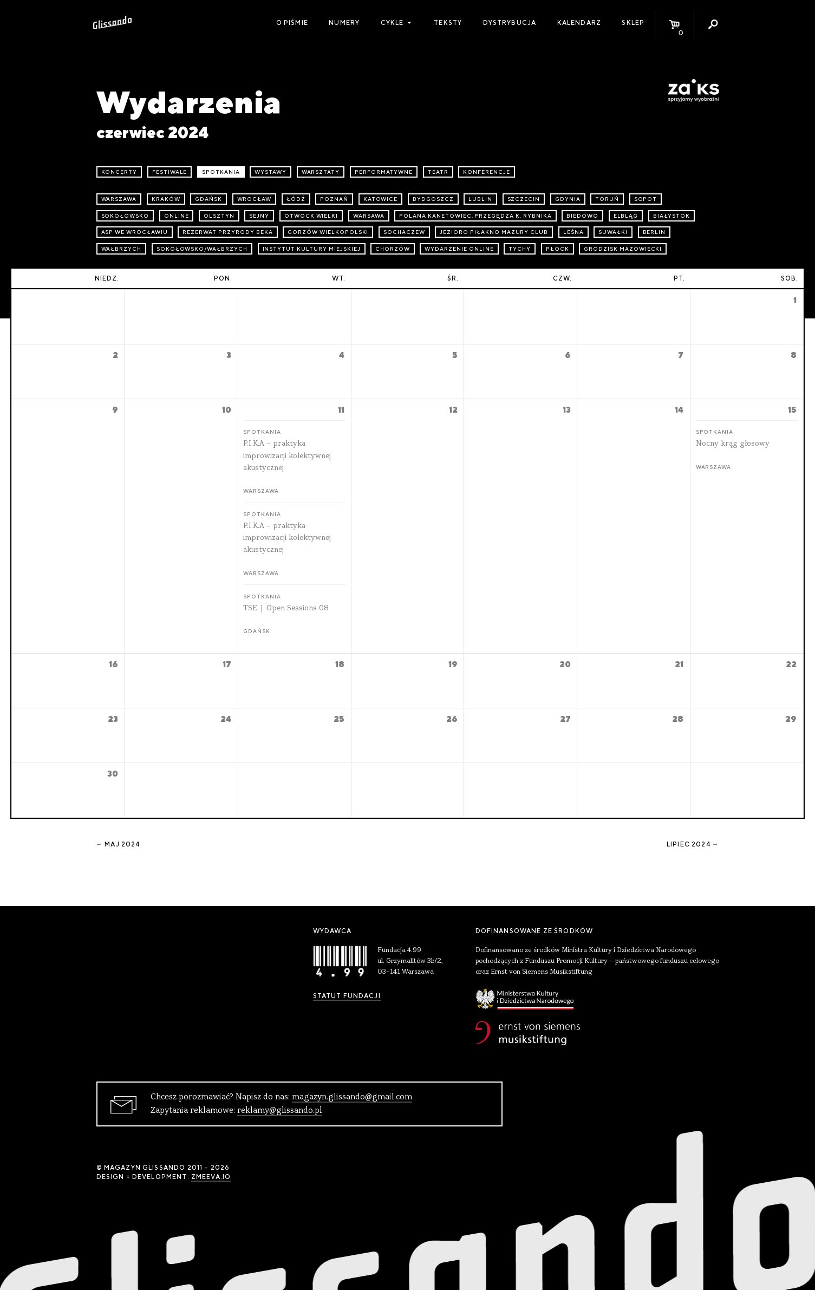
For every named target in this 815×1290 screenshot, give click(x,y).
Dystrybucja (510, 23)
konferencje (486, 172)
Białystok (671, 216)
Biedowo (582, 216)
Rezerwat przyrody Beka (227, 232)
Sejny (259, 216)
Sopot (645, 199)
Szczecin (523, 199)
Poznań (334, 199)
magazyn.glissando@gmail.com (352, 1097)
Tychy (519, 249)
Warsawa (368, 216)
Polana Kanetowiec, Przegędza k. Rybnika (475, 216)
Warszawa (119, 199)
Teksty (448, 23)
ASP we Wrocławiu (134, 232)
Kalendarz (579, 23)
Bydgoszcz (433, 199)
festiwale (169, 172)
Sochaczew (404, 232)
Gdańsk (208, 199)
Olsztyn (219, 216)
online (176, 216)
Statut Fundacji (347, 996)
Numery (344, 23)
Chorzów (392, 249)
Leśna (573, 232)
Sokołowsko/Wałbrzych (202, 249)
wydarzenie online (459, 249)
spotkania (221, 172)
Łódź (295, 199)
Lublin (480, 199)
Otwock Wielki (311, 216)
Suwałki (613, 232)
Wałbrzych (121, 249)
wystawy (270, 172)
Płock (557, 249)
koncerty (119, 172)
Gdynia (568, 199)
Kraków (166, 199)
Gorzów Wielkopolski (328, 232)
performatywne (384, 172)
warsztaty (321, 172)
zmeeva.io (211, 1177)
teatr (438, 172)
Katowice (380, 199)
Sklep (633, 23)
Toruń (607, 199)
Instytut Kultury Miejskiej (312, 249)
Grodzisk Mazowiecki (623, 249)
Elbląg (626, 216)
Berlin (654, 232)
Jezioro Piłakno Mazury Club (494, 232)
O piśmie (292, 23)
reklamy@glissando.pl (279, 1110)
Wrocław (254, 199)
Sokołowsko (125, 216)
